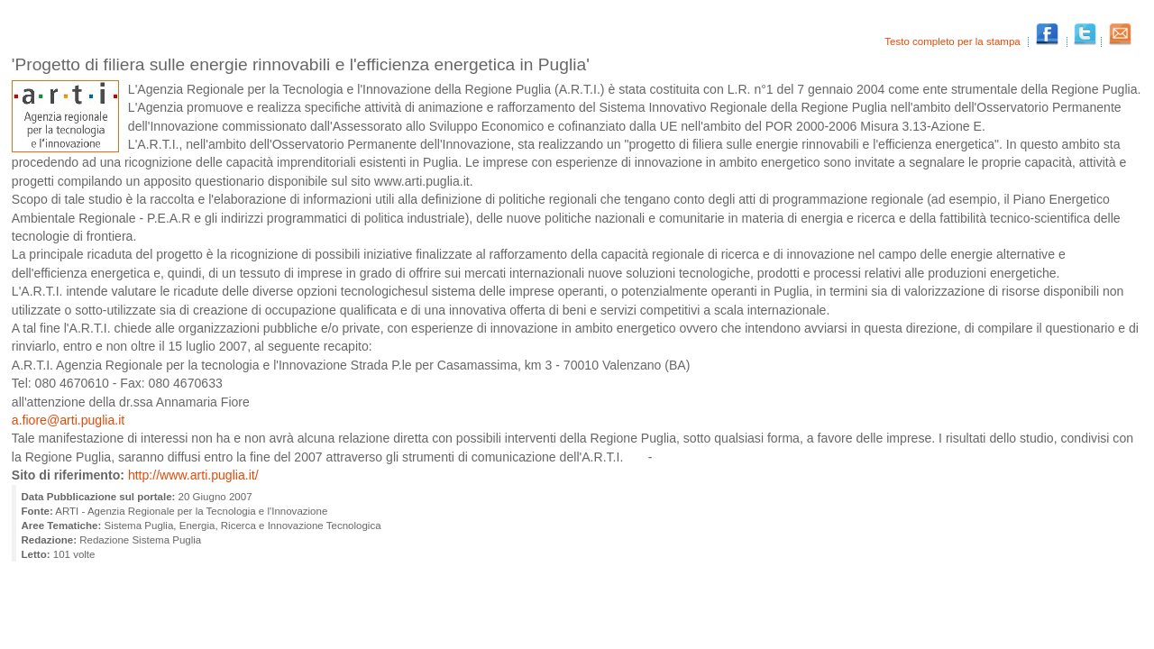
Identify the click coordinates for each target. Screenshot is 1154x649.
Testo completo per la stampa (953, 41)
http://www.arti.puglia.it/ (193, 475)
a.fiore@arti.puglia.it (68, 420)
